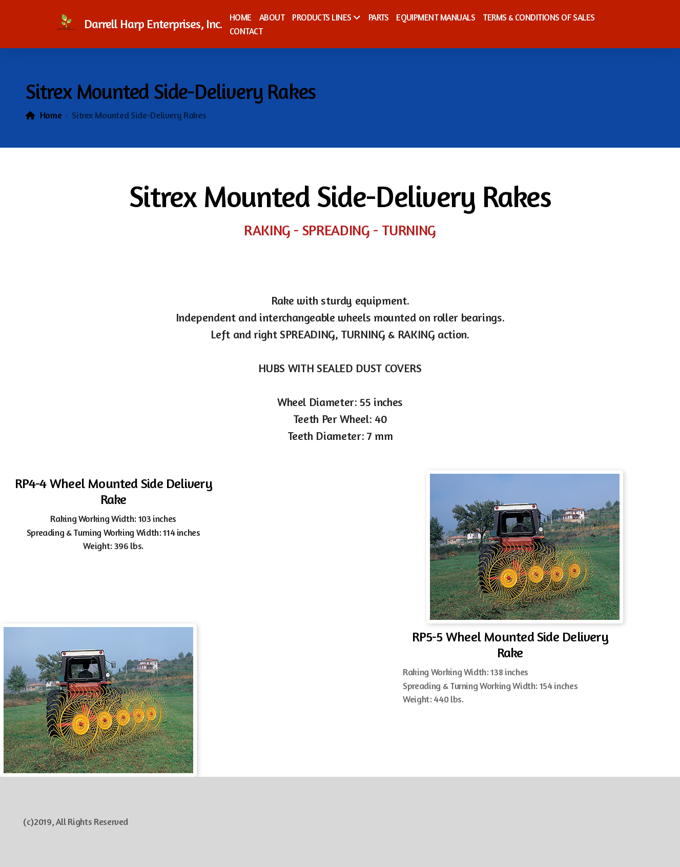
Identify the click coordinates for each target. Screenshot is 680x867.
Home (51, 115)
